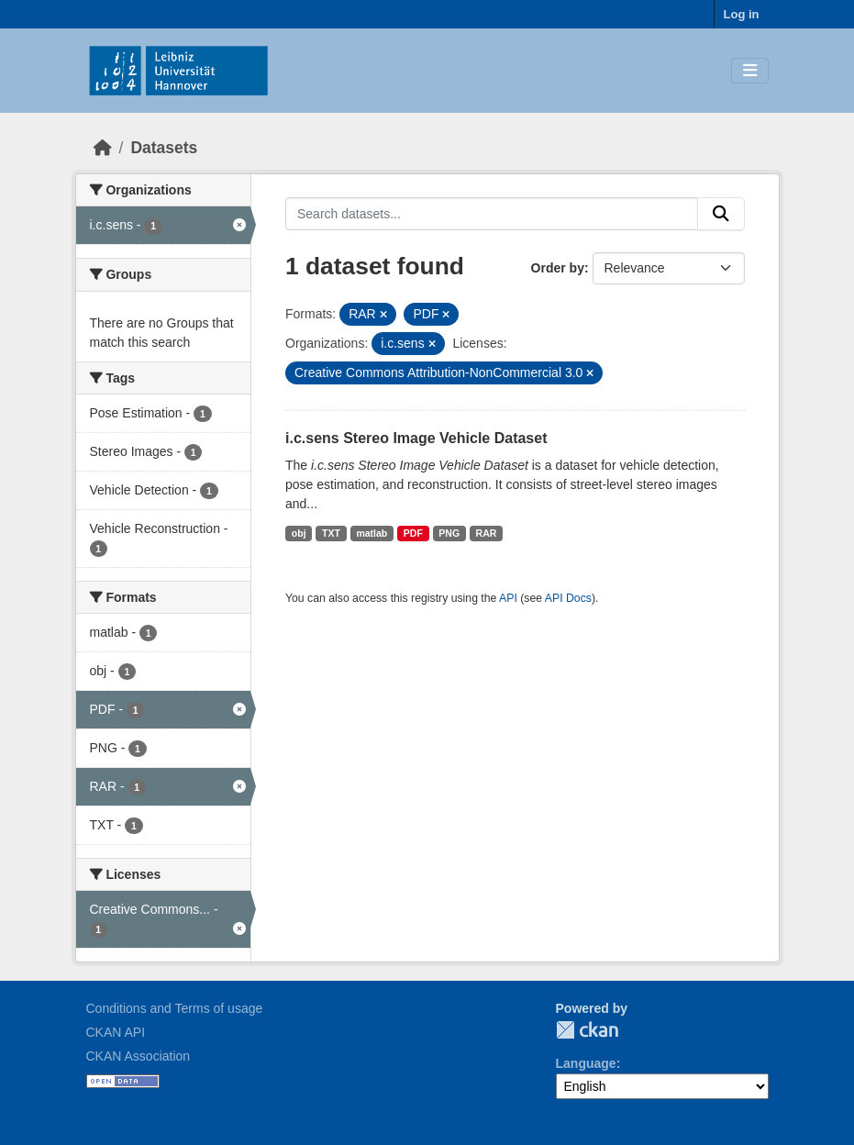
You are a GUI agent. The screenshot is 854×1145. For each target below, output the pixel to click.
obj (299, 533)
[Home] (103, 148)
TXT (331, 533)
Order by (557, 268)
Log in (742, 14)
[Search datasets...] (491, 213)
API (508, 598)
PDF (413, 533)
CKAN (587, 1029)
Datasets (163, 148)
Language (586, 1063)
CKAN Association (138, 1056)
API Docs (568, 598)
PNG (449, 533)
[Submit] (721, 213)
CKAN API (116, 1032)
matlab (371, 533)
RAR (486, 533)
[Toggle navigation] (750, 71)
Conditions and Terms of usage (174, 1008)
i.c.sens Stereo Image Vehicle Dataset (416, 438)
